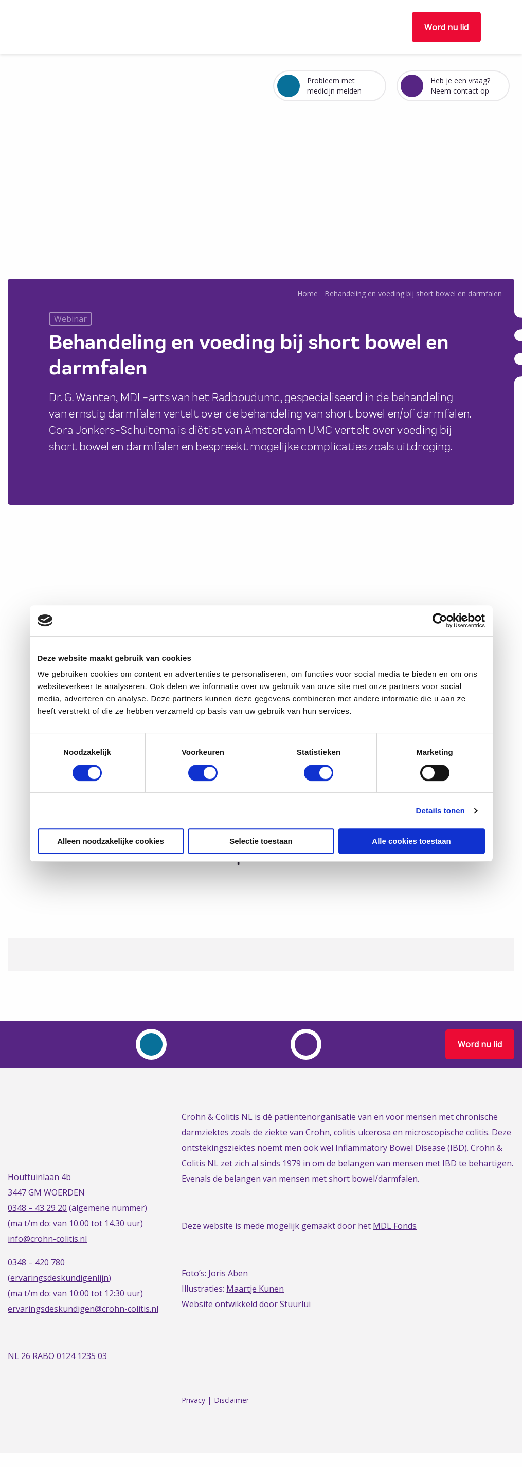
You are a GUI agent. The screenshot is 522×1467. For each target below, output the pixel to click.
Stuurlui (295, 1304)
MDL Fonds (395, 1225)
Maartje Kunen (255, 1288)
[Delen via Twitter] (249, 882)
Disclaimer (231, 1400)
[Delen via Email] (287, 882)
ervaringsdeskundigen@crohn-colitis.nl (83, 1308)
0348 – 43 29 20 (37, 1208)
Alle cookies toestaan (411, 841)
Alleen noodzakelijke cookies (110, 841)
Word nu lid (446, 27)
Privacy (193, 1400)
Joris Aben (228, 1273)
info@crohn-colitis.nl (47, 1238)
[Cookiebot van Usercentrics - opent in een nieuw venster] (440, 620)
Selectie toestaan (261, 841)
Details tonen (440, 810)
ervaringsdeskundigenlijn (59, 1277)
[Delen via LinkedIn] (268, 882)
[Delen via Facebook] (230, 882)
